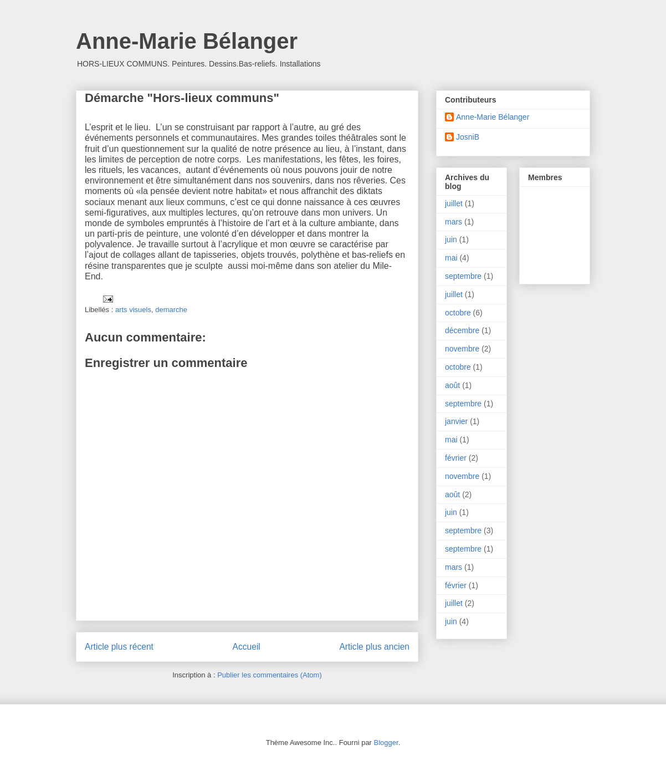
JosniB (467, 136)
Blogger (386, 742)
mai (451, 257)
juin (451, 239)
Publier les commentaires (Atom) (269, 675)
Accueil (246, 646)
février (456, 457)
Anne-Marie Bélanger (187, 41)
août (452, 385)
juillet (454, 203)
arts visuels (133, 309)
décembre (462, 330)
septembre (463, 276)
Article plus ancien (374, 646)
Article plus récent (119, 646)
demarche (171, 309)
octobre (458, 312)
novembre (462, 348)
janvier (456, 421)
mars (453, 221)
